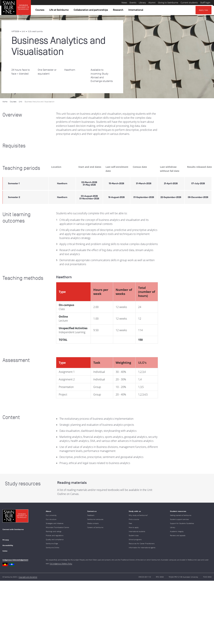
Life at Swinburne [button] (59, 10)
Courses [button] (40, 10)
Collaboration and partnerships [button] (91, 10)
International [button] (136, 10)
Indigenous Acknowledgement (15, 560)
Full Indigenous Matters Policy (61, 563)
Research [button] (118, 10)
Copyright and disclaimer (28, 577)
